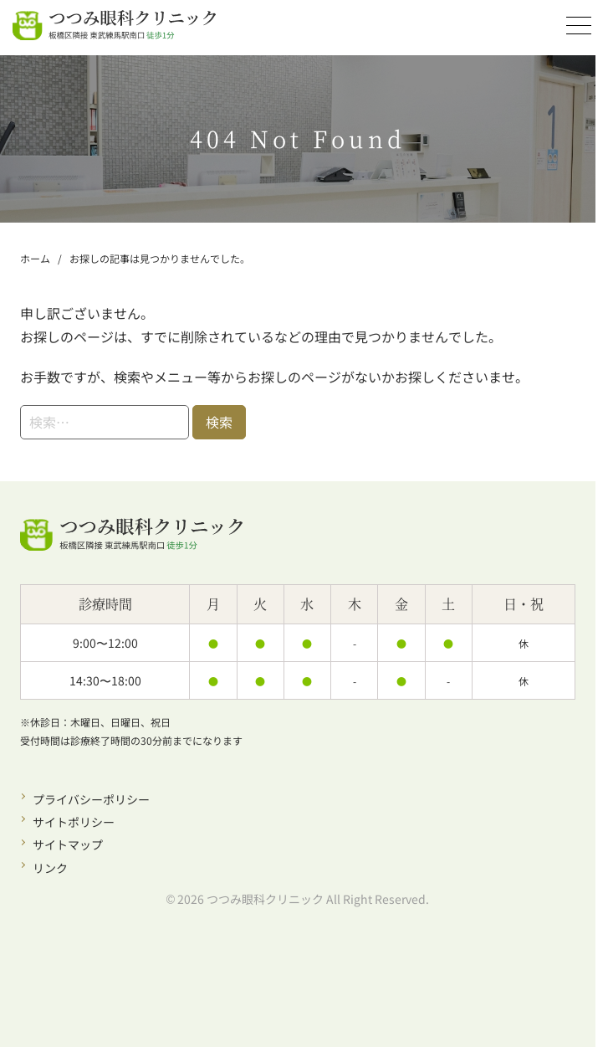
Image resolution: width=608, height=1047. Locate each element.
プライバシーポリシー (91, 799)
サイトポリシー (74, 821)
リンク (50, 868)
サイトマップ (68, 844)
